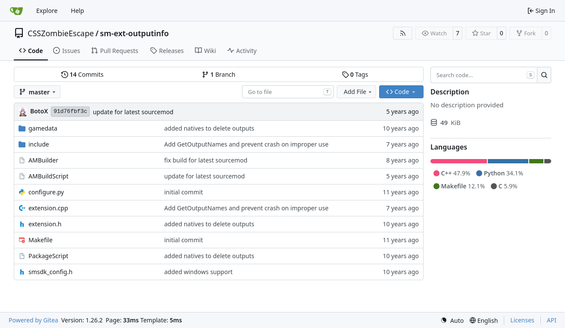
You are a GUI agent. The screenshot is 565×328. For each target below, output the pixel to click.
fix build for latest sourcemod (206, 160)
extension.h (44, 224)
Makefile (40, 240)
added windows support (198, 272)
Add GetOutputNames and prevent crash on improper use (246, 144)
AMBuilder (43, 160)
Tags (355, 74)
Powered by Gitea (33, 320)
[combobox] (288, 91)
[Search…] (544, 75)
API (551, 320)
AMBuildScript (48, 176)
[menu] (452, 320)
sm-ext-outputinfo (134, 33)
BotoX (39, 111)
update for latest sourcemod (133, 112)
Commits (82, 74)
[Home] (16, 11)
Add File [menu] (358, 91)
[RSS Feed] (403, 33)
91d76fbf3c (70, 111)
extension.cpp (48, 208)
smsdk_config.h (50, 272)
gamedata (42, 128)
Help (77, 10)
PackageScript (48, 256)
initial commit (183, 192)
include (38, 144)
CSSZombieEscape (61, 33)
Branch (218, 74)
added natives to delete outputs (209, 128)
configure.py (46, 192)
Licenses (522, 320)
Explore (46, 10)
